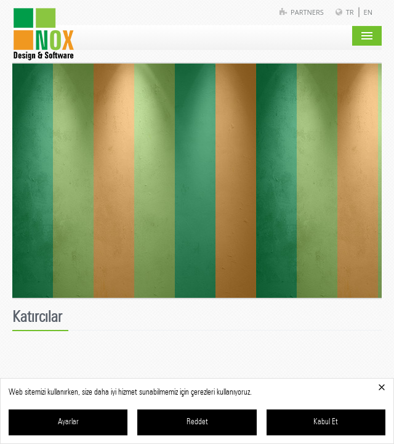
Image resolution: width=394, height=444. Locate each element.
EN (368, 12)
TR (350, 12)
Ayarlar (68, 422)
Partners (307, 12)
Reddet (197, 422)
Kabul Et (325, 422)
